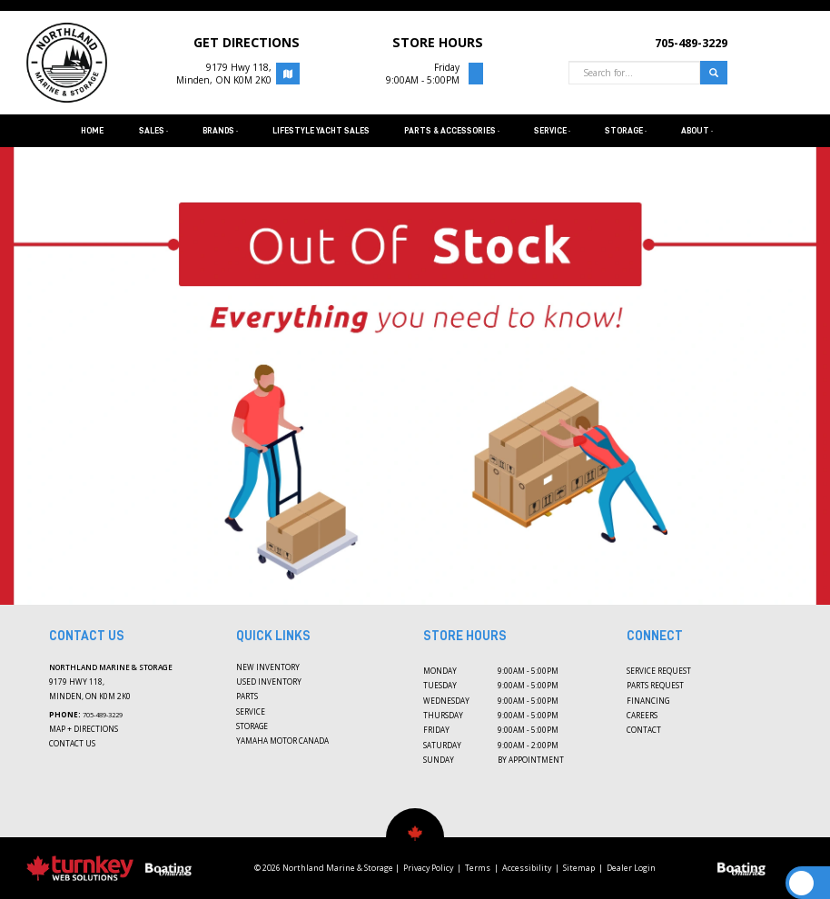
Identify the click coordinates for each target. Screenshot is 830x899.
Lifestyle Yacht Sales (321, 130)
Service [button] (552, 130)
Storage (252, 726)
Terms (477, 868)
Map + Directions (83, 729)
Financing (648, 701)
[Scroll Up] (801, 883)
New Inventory (268, 667)
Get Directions (246, 42)
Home (92, 130)
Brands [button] (220, 130)
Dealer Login (631, 868)
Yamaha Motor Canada (282, 741)
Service (250, 711)
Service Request (659, 671)
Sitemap (579, 868)
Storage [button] (626, 130)
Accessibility (526, 868)
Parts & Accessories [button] (451, 130)
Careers (642, 715)
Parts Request (655, 685)
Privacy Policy (428, 868)
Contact (644, 730)
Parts (247, 696)
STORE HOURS (437, 42)
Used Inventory (268, 682)
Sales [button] (153, 130)
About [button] (697, 130)
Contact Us (72, 743)
